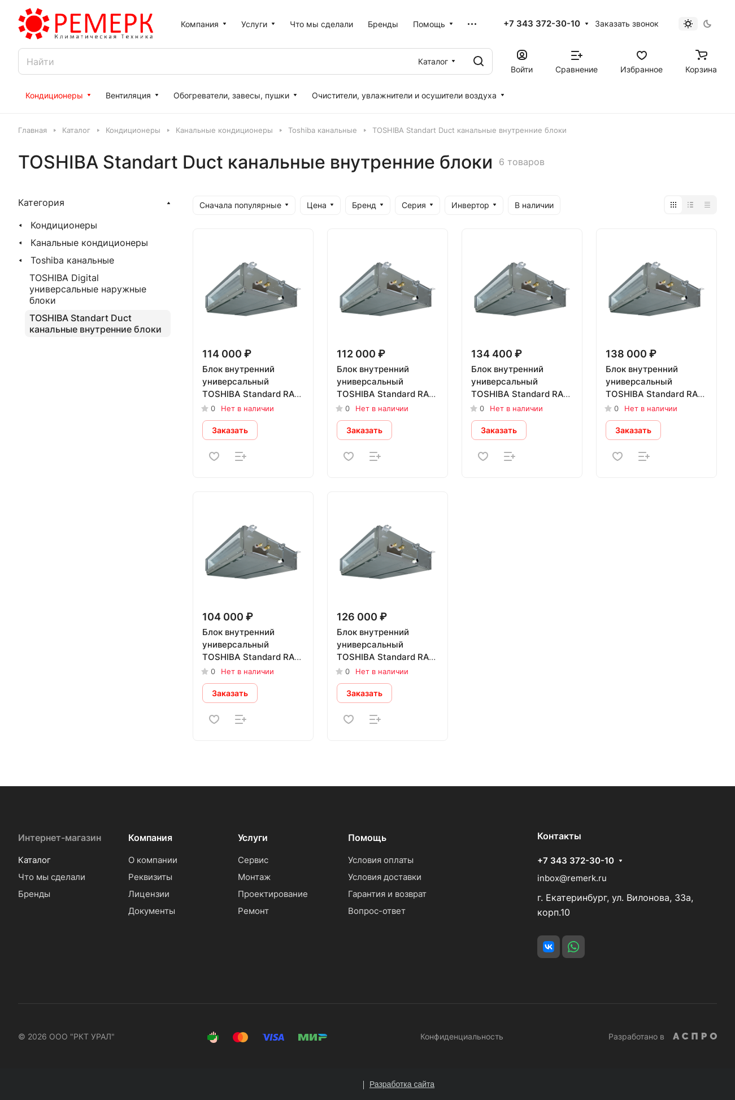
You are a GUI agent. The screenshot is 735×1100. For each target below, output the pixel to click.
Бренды (34, 893)
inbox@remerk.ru (572, 878)
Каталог (34, 860)
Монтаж (254, 877)
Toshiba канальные (72, 260)
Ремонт (253, 910)
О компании (152, 860)
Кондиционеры (64, 225)
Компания (150, 837)
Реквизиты (150, 877)
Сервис (253, 860)
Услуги (253, 837)
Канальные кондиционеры (89, 242)
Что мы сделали (51, 877)
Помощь (367, 837)
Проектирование (273, 893)
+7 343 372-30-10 (541, 24)
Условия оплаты (381, 860)
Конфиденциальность (461, 1036)
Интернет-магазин (59, 837)
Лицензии (148, 893)
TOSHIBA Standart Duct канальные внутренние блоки (95, 323)
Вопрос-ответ (377, 910)
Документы (151, 910)
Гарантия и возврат (387, 893)
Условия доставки (384, 877)
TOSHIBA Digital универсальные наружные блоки (87, 289)
